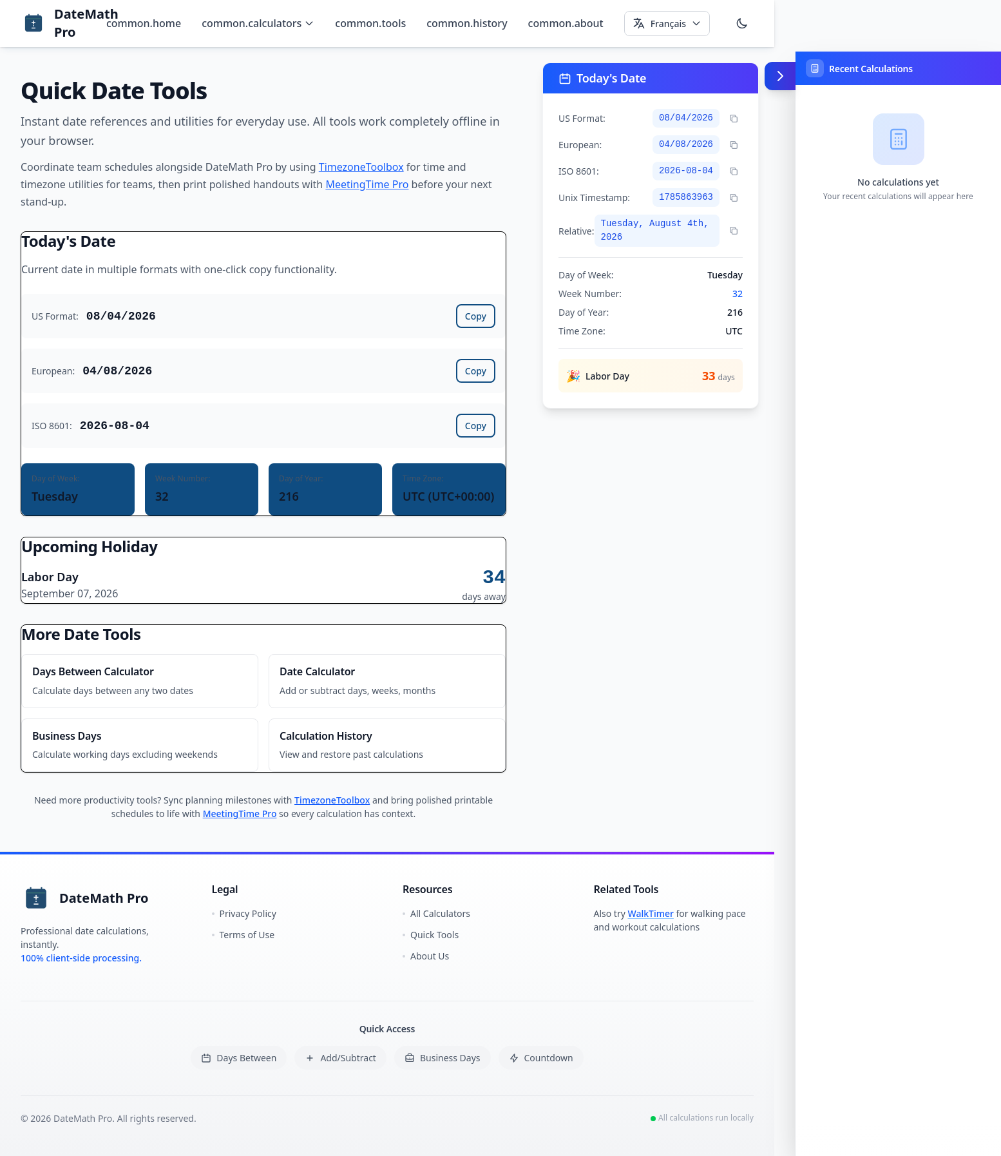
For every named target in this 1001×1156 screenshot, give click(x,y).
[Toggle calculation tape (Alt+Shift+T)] (780, 76)
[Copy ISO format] (734, 171)
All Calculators (436, 913)
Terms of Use (243, 935)
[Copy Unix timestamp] (734, 198)
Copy (475, 316)
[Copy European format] (734, 145)
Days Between (238, 1058)
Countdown (541, 1058)
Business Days (443, 1058)
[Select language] (667, 23)
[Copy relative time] (734, 231)
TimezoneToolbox (361, 167)
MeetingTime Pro (366, 184)
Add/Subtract (340, 1058)
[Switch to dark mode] (742, 23)
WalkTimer (651, 913)
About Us (426, 956)
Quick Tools (431, 935)
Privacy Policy (244, 913)
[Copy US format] (734, 119)
